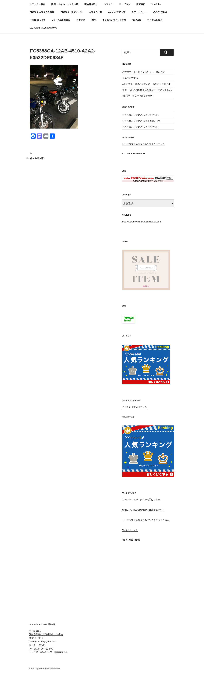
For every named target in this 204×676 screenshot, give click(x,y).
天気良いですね (130, 78)
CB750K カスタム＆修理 (42, 12)
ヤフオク (108, 4)
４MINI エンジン (38, 20)
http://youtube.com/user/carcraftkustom (141, 221)
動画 (93, 20)
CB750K (136, 20)
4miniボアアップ (116, 12)
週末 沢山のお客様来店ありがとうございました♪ (147, 90)
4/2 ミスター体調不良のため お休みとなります (146, 84)
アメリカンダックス (132, 114)
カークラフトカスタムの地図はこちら (141, 499)
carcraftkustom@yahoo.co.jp (43, 641)
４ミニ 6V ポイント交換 (114, 20)
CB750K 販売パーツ (72, 12)
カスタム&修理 (154, 20)
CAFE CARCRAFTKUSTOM (133, 154)
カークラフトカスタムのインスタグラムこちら (145, 520)
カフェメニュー (139, 12)
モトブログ (124, 4)
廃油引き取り (91, 4)
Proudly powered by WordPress (44, 668)
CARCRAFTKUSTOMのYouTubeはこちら (143, 510)
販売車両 (140, 4)
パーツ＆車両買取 (61, 20)
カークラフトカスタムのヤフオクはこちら (143, 144)
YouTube (156, 4)
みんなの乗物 (160, 12)
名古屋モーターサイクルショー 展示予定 (143, 72)
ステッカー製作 (37, 4)
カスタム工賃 (95, 12)
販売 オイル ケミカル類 (64, 4)
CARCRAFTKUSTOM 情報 (43, 27)
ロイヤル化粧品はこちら (134, 407)
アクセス (80, 20)
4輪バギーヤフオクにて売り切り (138, 96)
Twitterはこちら (130, 530)
